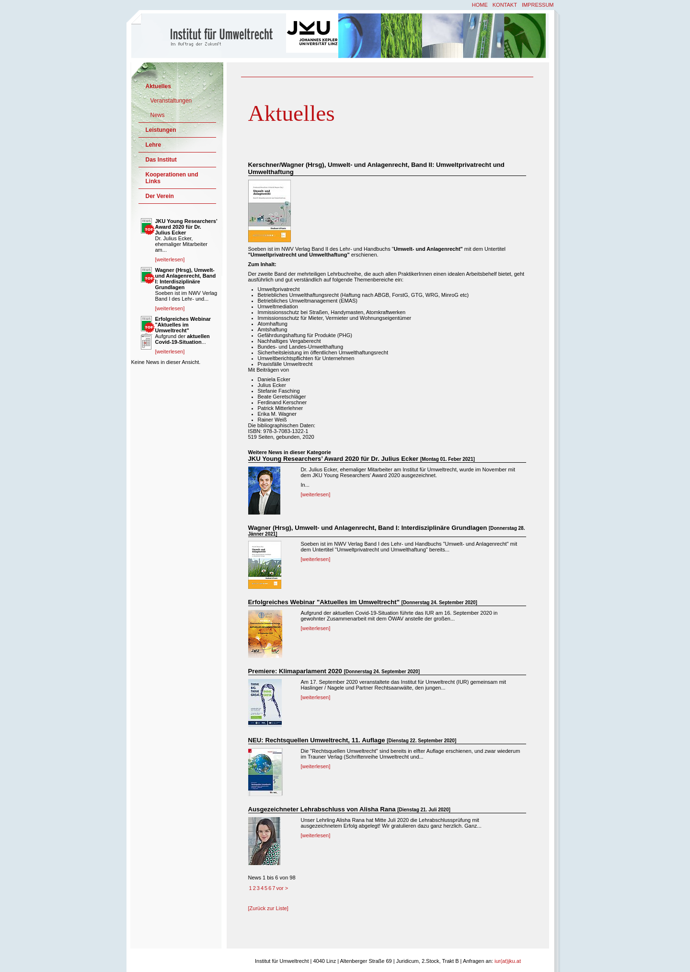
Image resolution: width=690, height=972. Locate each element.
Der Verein (160, 196)
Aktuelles (158, 86)
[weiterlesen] (316, 494)
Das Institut (161, 159)
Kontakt (505, 5)
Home (480, 5)
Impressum (538, 5)
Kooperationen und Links (172, 178)
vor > (282, 888)
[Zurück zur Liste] (268, 908)
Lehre (153, 144)
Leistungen (161, 130)
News (157, 115)
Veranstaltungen (171, 100)
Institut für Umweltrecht (209, 35)
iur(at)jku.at (507, 961)
